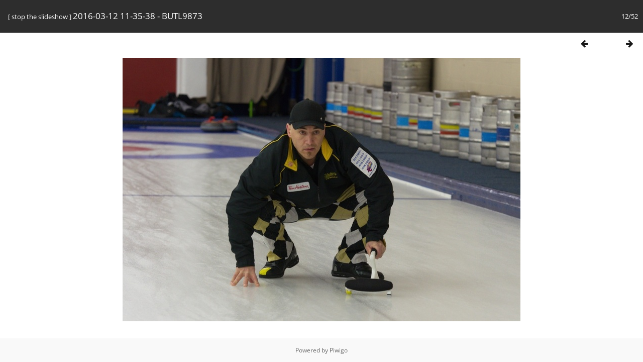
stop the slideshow (40, 16)
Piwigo (339, 350)
